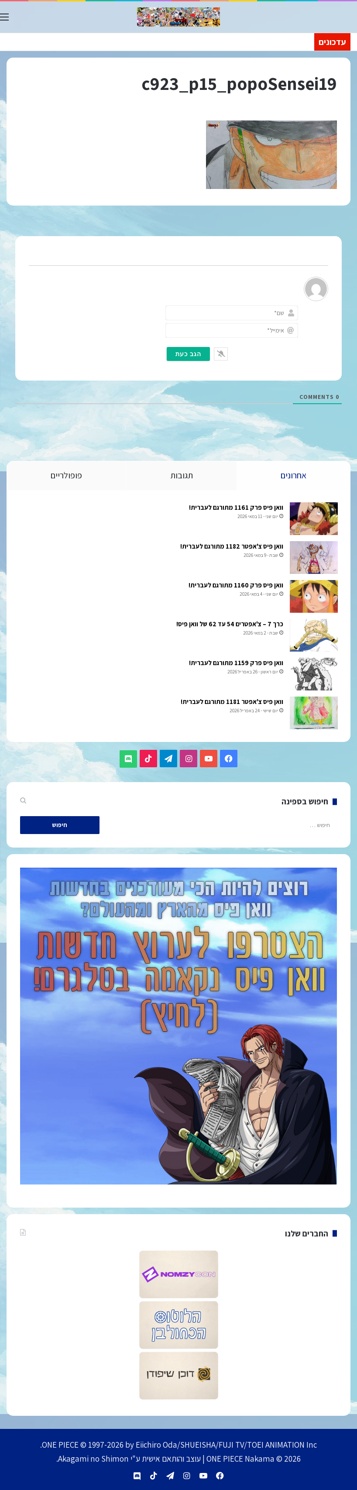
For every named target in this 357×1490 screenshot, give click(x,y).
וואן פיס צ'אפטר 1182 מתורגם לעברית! (230, 547)
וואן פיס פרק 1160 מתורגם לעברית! (235, 586)
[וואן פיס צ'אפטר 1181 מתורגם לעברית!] (313, 714)
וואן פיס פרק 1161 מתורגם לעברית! (235, 509)
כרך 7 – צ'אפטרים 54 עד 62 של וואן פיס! (228, 625)
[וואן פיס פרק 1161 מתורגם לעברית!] (313, 520)
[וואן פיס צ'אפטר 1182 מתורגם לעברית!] (313, 558)
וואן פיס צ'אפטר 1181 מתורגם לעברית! (231, 703)
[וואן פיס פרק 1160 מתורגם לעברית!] (313, 597)
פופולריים (66, 475)
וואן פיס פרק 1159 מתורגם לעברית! (235, 664)
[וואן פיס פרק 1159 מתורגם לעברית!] (313, 675)
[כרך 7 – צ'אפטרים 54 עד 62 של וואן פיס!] (313, 636)
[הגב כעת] (188, 354)
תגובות (181, 475)
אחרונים (293, 475)
